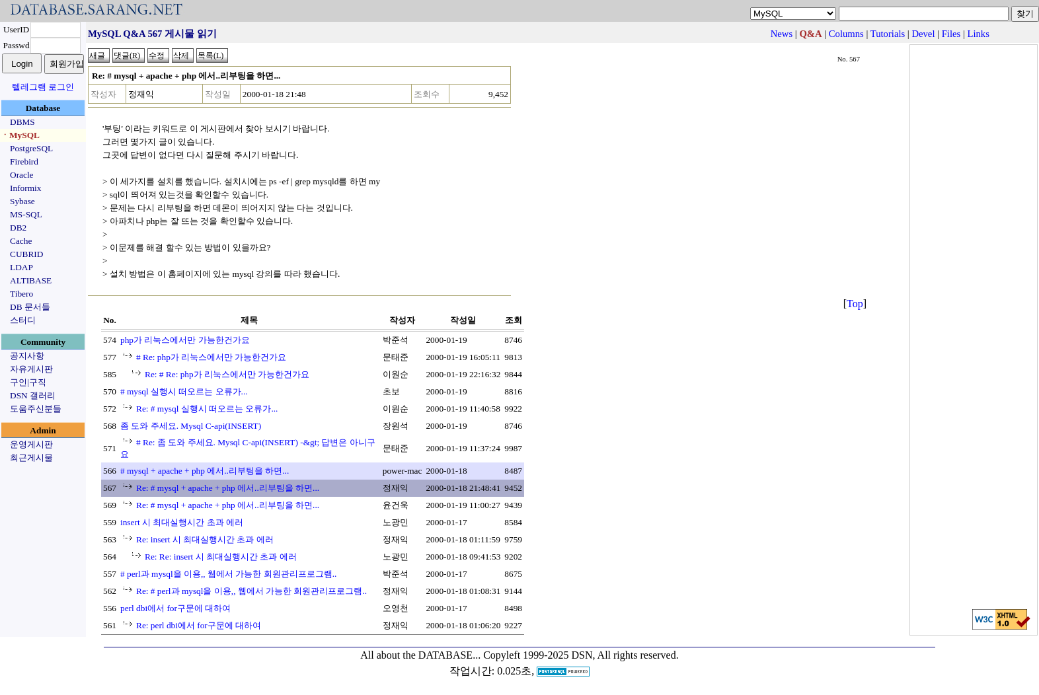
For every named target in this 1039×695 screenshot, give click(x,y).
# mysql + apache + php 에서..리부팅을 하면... (204, 471)
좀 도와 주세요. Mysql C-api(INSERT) (190, 426)
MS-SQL (26, 214)
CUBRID (26, 254)
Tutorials (887, 33)
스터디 (23, 320)
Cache (21, 241)
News (781, 33)
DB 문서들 (30, 307)
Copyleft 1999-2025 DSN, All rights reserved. (581, 655)
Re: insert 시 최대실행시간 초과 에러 (205, 539)
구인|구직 (28, 382)
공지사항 (27, 356)
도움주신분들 (35, 409)
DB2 (18, 228)
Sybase (22, 201)
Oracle (22, 175)
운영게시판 (31, 444)
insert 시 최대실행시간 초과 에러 (181, 522)
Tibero (21, 294)
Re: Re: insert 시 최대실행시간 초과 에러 (221, 557)
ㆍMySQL (20, 135)
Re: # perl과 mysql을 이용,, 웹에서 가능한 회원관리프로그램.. (251, 591)
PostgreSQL (31, 148)
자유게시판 (31, 369)
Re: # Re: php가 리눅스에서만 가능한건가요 (227, 374)
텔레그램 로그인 (43, 87)
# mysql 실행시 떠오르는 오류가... (184, 391)
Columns (846, 33)
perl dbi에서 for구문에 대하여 (175, 608)
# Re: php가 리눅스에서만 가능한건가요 (211, 357)
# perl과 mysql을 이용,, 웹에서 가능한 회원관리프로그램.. (228, 574)
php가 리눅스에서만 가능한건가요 (185, 340)
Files (951, 33)
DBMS (22, 122)
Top (855, 303)
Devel (923, 33)
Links (978, 33)
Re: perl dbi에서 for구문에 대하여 (198, 625)
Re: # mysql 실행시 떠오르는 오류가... (207, 409)
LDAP (21, 267)
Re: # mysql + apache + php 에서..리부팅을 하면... (227, 488)
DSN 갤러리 (33, 395)
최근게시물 (31, 457)
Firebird (24, 161)
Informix (25, 188)
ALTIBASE (31, 280)
